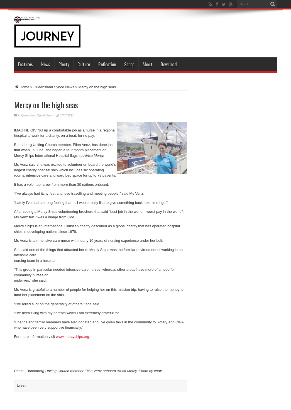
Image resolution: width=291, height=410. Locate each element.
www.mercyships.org (72, 337)
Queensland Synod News (53, 87)
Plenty (63, 64)
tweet (21, 385)
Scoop (129, 64)
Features (25, 64)
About (147, 64)
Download (169, 64)
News (45, 64)
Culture (83, 64)
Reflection (107, 64)
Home (22, 87)
